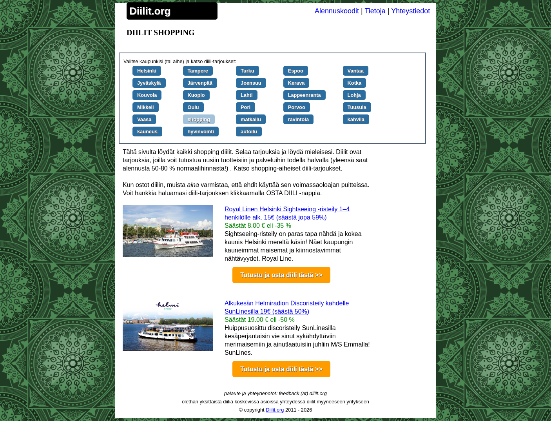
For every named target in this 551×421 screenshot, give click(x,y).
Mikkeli (145, 107)
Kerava (296, 83)
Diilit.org (149, 11)
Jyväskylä (149, 83)
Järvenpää (200, 83)
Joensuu (251, 83)
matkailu (251, 119)
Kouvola (147, 95)
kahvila (356, 119)
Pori (245, 107)
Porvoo (296, 107)
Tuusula (357, 107)
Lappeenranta (304, 95)
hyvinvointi (201, 131)
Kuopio (196, 95)
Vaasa (144, 119)
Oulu (193, 107)
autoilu (249, 131)
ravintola (298, 119)
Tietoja (374, 11)
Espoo (295, 71)
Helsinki (146, 71)
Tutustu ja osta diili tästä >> (281, 275)
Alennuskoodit (337, 11)
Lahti (247, 95)
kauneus (147, 131)
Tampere (198, 71)
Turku (247, 71)
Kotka (355, 83)
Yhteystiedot (410, 11)
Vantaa (356, 71)
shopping (199, 119)
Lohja (354, 95)
